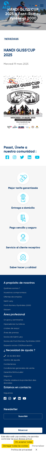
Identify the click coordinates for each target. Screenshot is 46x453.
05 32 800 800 (13, 356)
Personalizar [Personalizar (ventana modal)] (38, 446)
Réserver (23, 430)
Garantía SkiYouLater (13, 372)
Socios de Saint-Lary (13, 337)
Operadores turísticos (14, 324)
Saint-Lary (8, 301)
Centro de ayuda (12, 360)
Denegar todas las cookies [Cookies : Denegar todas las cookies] (15, 446)
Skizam (7, 309)
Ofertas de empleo (13, 297)
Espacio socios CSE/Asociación (18, 345)
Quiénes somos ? (12, 288)
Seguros (8, 376)
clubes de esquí (11, 328)
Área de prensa (11, 332)
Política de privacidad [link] (21, 450)
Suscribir (23, 416)
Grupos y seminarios (13, 320)
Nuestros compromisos (15, 292)
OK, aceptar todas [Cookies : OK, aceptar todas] (23, 442)
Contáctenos (10, 364)
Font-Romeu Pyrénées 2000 (17, 305)
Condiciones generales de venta (19, 368)
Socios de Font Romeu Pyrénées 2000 (22, 341)
